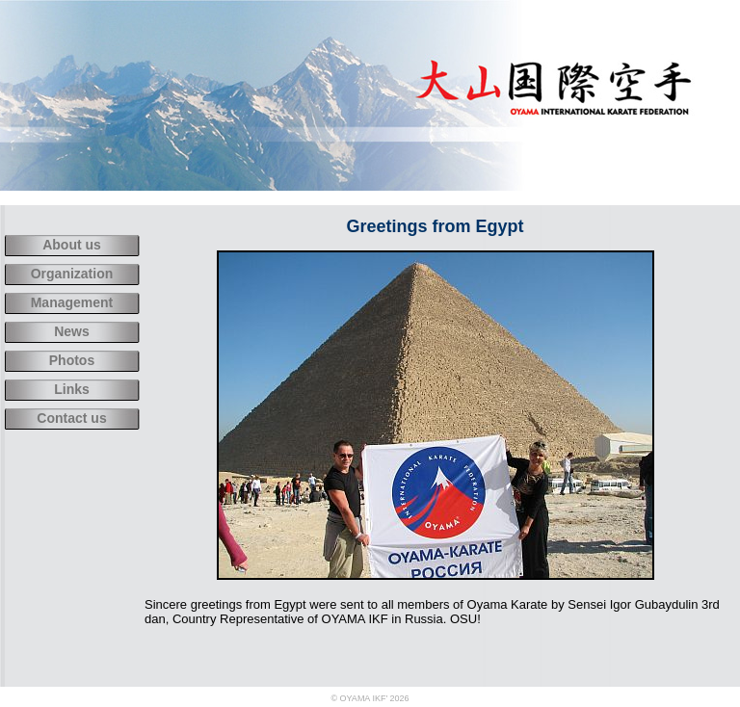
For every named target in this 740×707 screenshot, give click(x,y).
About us (71, 244)
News (72, 331)
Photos (71, 360)
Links (72, 389)
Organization (72, 273)
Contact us (71, 418)
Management (72, 302)
